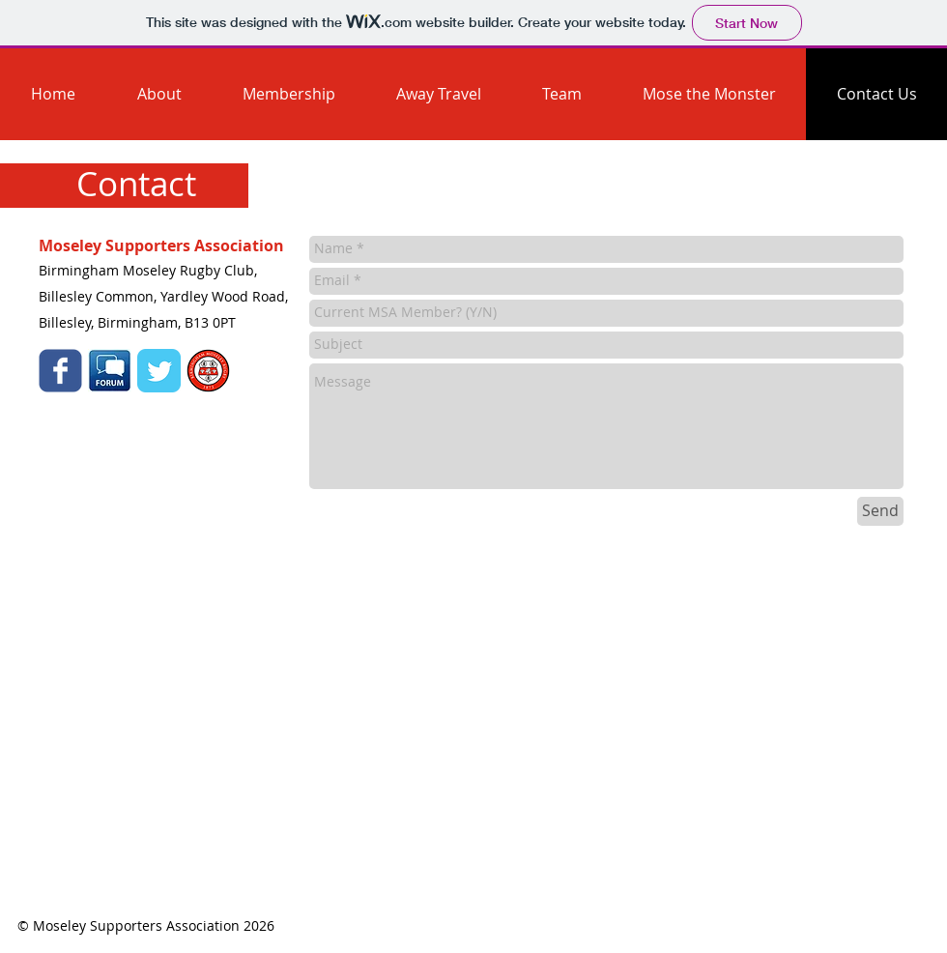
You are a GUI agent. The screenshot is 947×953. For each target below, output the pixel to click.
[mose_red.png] (208, 370)
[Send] (880, 511)
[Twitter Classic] (159, 370)
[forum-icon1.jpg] (109, 370)
